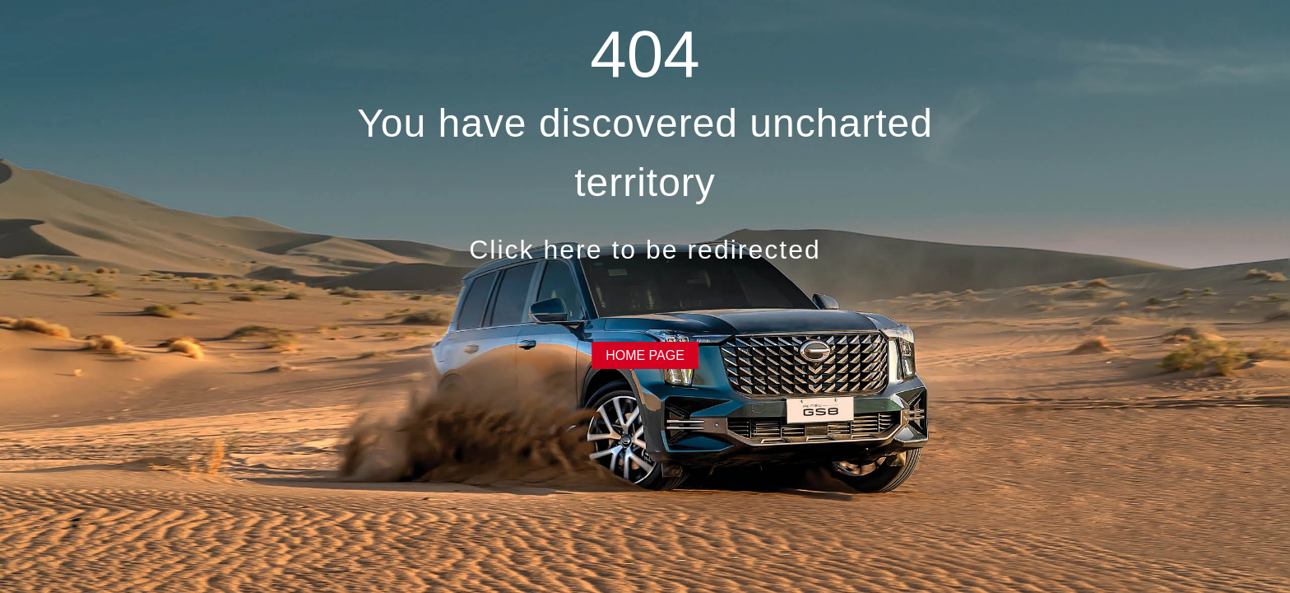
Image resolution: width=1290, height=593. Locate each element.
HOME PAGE (645, 355)
